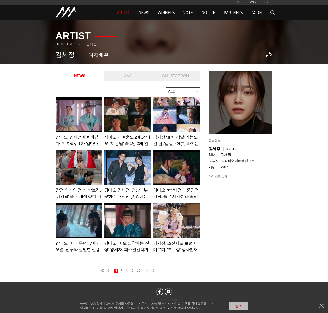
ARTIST (123, 12)
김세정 (91, 44)
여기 (170, 307)
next (146, 270)
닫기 (321, 306)
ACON (256, 12)
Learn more (79, 123)
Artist (76, 44)
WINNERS (166, 12)
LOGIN (253, 2)
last (153, 270)
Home (61, 44)
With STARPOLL (176, 76)
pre (109, 270)
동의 (238, 306)
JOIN (239, 2)
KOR (265, 2)
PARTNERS (233, 12)
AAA (128, 76)
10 (138, 270)
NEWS (143, 12)
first (103, 270)
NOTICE (208, 12)
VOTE (188, 12)
